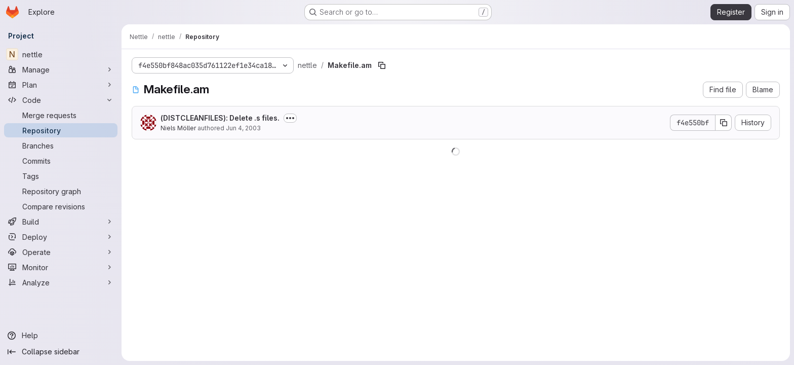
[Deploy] (60, 237)
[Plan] (60, 85)
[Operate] (60, 252)
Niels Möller (178, 128)
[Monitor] (60, 267)
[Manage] (60, 69)
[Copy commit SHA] (724, 123)
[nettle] (60, 54)
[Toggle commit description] (290, 118)
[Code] (60, 100)
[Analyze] (60, 282)
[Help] (60, 335)
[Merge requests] (60, 115)
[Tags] (60, 176)
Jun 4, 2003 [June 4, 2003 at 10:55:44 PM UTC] (243, 128)
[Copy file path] (382, 65)
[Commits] (60, 161)
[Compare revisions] (60, 206)
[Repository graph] (60, 191)
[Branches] (60, 145)
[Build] (60, 221)
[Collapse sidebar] (60, 352)
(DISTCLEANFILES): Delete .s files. (220, 118)
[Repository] (60, 130)
